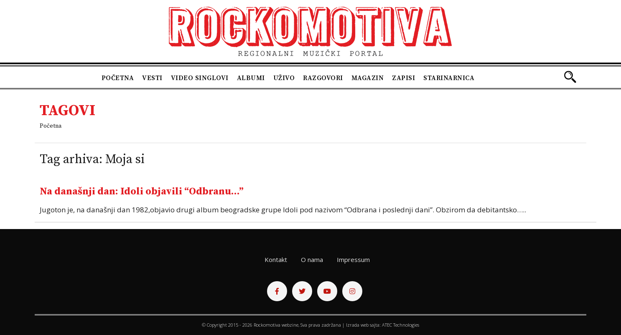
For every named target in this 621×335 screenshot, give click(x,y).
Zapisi (403, 78)
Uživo (284, 78)
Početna (118, 78)
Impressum (353, 259)
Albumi (251, 78)
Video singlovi (200, 78)
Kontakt (276, 259)
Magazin (367, 78)
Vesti (152, 78)
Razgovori (323, 78)
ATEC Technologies (400, 325)
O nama (312, 259)
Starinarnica (448, 78)
